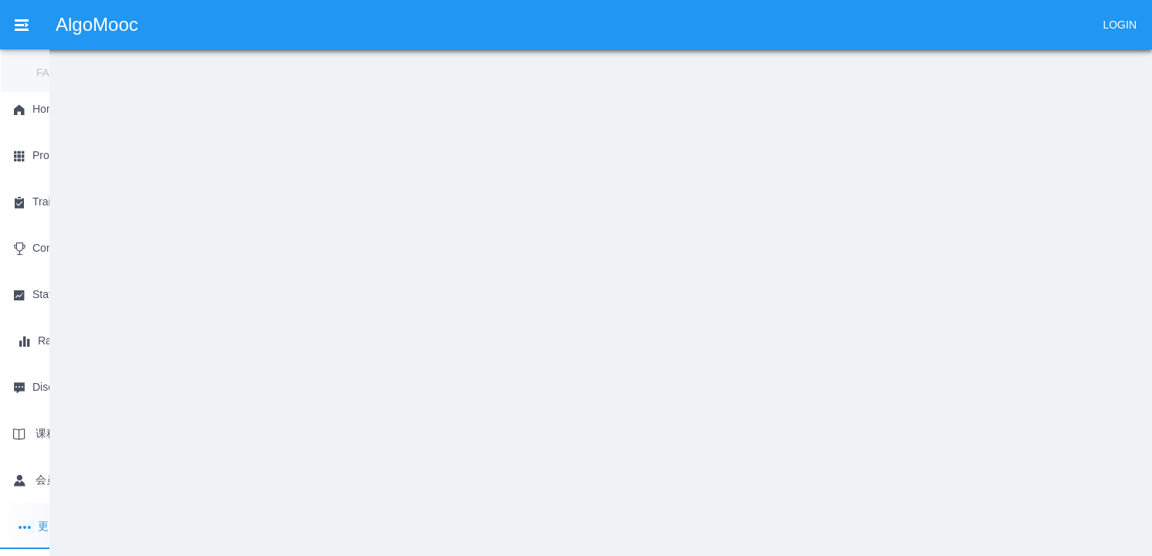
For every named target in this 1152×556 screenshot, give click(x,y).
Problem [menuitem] (266, 24)
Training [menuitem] (348, 24)
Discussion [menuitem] (683, 24)
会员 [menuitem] (831, 24)
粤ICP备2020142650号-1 (405, 537)
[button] (785, 537)
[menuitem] (589, 23)
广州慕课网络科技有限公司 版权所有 (646, 537)
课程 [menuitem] (764, 24)
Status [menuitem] (505, 24)
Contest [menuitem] (428, 24)
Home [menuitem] (189, 24)
